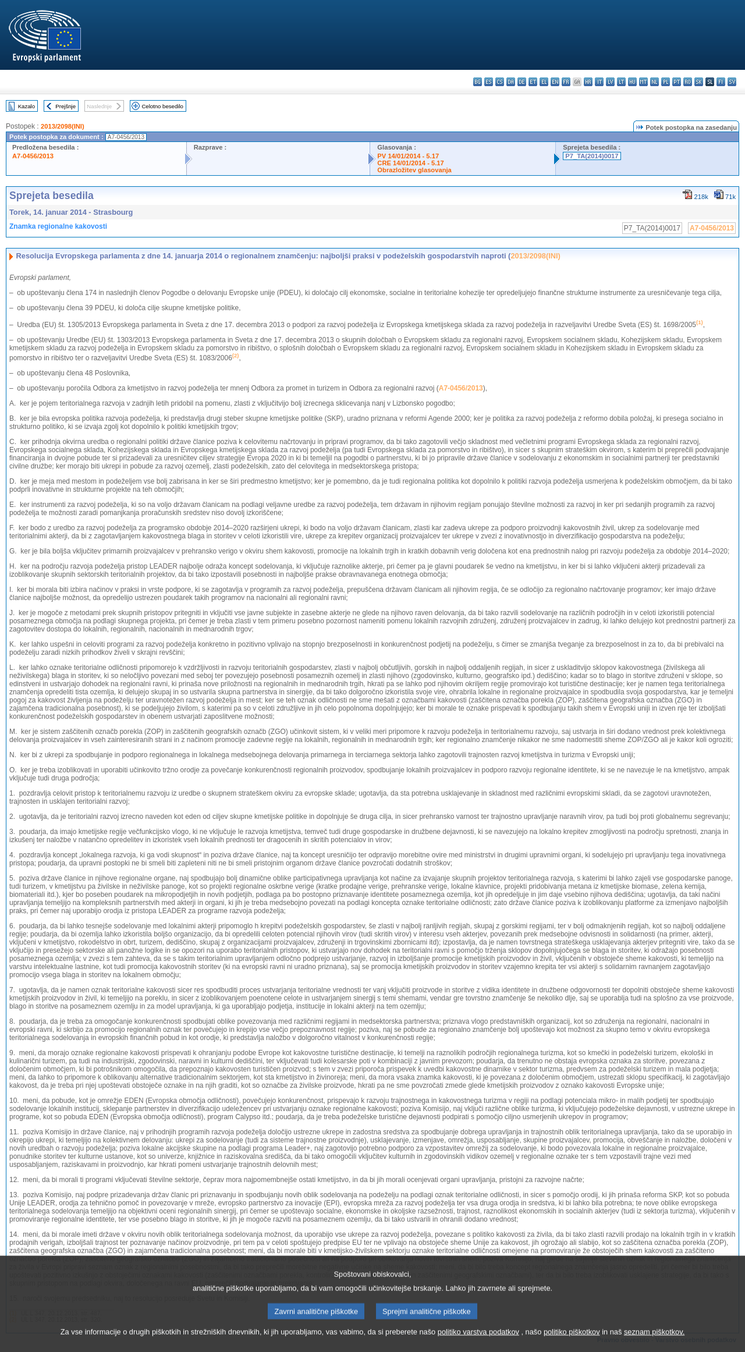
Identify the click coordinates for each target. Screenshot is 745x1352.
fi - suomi (720, 81)
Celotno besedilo (162, 106)
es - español (488, 81)
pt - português (676, 81)
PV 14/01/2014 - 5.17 (408, 155)
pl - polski (665, 81)
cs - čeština (499, 81)
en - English (555, 81)
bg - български (477, 81)
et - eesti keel (532, 81)
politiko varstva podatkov (478, 1343)
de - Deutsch (521, 81)
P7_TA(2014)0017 (591, 155)
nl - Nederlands (654, 81)
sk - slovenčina (698, 81)
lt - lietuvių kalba (621, 81)
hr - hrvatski (588, 81)
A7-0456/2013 (33, 155)
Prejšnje (65, 106)
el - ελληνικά (544, 81)
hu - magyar (632, 81)
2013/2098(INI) (62, 126)
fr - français (566, 81)
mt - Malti (643, 81)
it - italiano (599, 81)
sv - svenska (732, 81)
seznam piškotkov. (654, 1343)
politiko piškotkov (572, 1343)
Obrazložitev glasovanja (414, 169)
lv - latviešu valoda (610, 81)
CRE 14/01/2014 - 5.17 (410, 162)
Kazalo (26, 106)
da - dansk (510, 81)
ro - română (687, 81)
